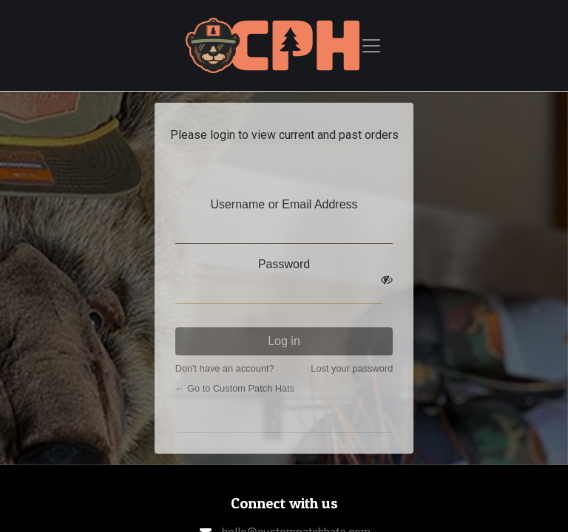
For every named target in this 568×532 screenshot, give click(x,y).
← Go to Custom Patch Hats (234, 388)
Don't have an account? (224, 368)
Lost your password (352, 368)
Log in (284, 341)
